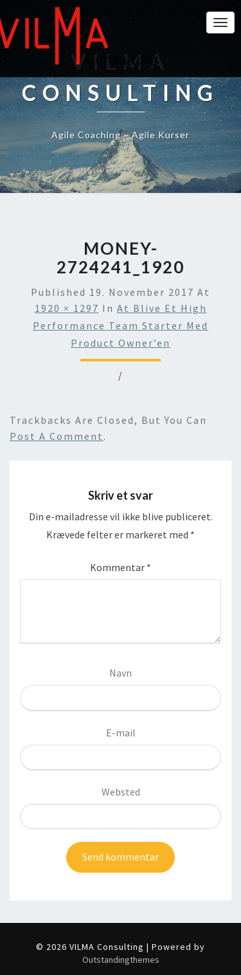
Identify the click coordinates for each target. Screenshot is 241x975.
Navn (120, 672)
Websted (121, 791)
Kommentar (120, 567)
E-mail (121, 732)
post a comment (56, 436)
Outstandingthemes (120, 959)
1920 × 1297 (67, 308)
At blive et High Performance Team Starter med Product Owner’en (120, 325)
